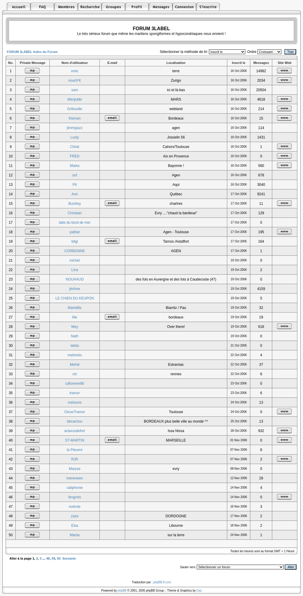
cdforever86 (74, 383)
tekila (74, 346)
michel (75, 260)
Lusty (74, 137)
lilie (74, 317)
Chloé (74, 147)
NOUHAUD (75, 279)
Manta (75, 535)
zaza (74, 516)
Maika (74, 166)
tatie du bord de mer (75, 222)
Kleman (75, 118)
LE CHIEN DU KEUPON (74, 298)
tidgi (74, 241)
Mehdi (75, 365)
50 (58, 558)
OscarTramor (74, 412)
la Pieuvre (75, 450)
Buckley (74, 204)
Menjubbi (74, 99)
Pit (74, 185)
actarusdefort (74, 431)
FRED (75, 156)
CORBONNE (75, 251)
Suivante (69, 558)
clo (74, 374)
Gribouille (74, 109)
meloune (74, 402)
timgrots (74, 497)
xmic (74, 71)
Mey (74, 327)
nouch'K (74, 80)
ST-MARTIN (74, 440)
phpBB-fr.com (162, 582)
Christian (75, 213)
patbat (75, 232)
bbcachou (74, 421)
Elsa (74, 525)
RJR (74, 459)
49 (53, 558)
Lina (74, 270)
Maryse (74, 469)
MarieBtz (75, 308)
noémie (74, 507)
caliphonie (75, 488)
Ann (75, 194)
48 (48, 558)
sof (74, 175)
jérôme (74, 289)
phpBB (122, 590)
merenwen (74, 478)
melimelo (74, 355)
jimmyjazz (75, 128)
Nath (74, 336)
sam (74, 90)
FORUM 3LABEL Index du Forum (32, 52)
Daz (199, 590)
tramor (75, 393)
